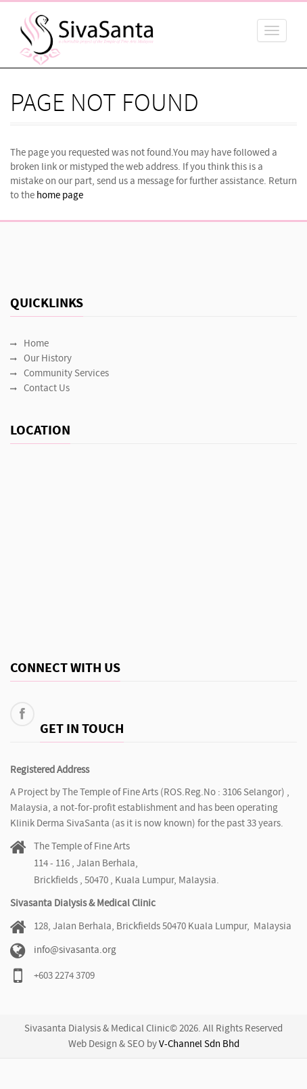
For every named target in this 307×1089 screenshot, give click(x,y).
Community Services (59, 374)
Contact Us (40, 389)
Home (29, 344)
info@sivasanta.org (75, 951)
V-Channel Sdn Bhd (199, 1045)
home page (60, 196)
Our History (41, 359)
